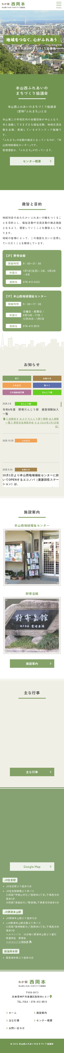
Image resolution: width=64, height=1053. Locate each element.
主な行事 (32, 774)
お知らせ (47, 380)
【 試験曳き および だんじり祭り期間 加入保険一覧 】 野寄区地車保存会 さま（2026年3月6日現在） (31, 424)
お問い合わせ (17, 1028)
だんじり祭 (47, 394)
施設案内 (32, 665)
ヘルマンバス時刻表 (19, 944)
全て (17, 380)
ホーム (13, 1012)
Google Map (32, 869)
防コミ (47, 387)
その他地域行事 (17, 394)
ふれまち (17, 387)
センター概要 (32, 163)
